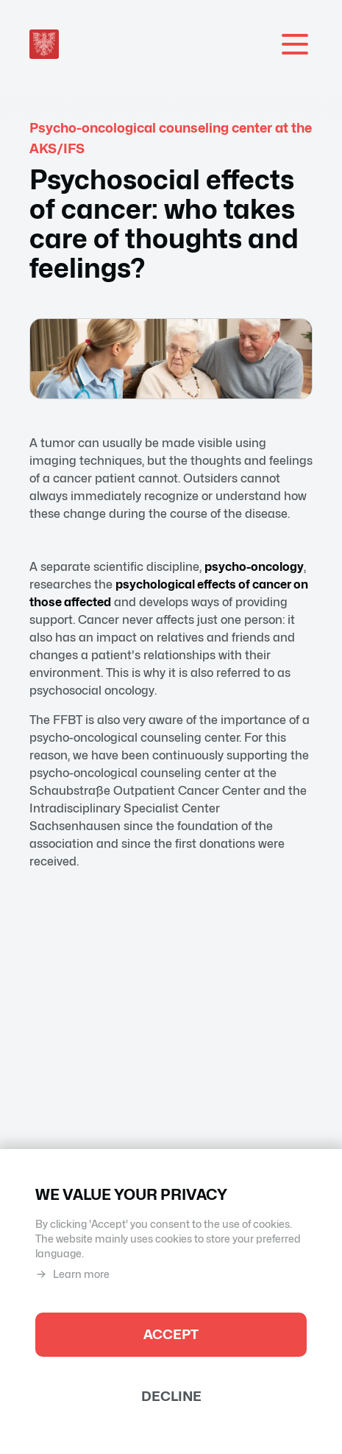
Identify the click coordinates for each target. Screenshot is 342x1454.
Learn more (72, 1275)
